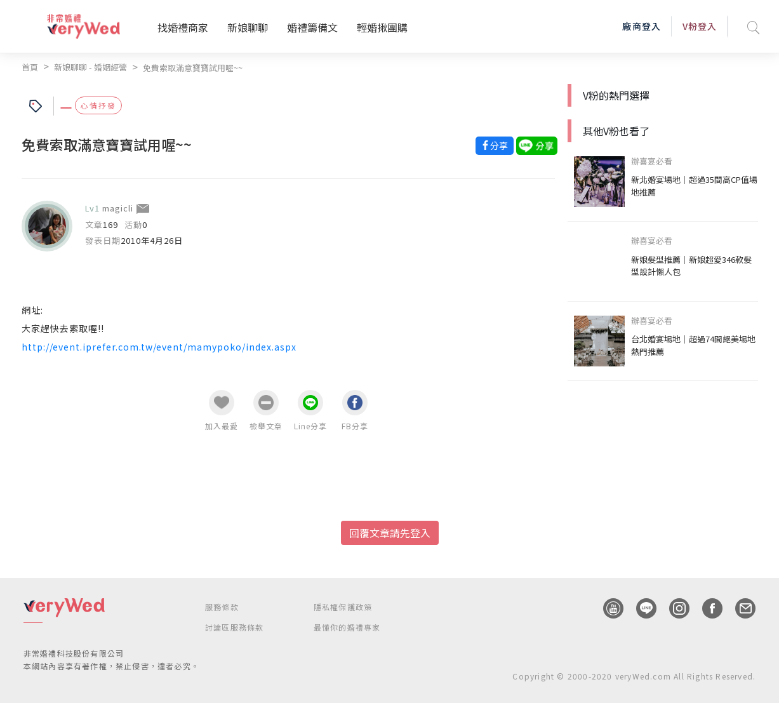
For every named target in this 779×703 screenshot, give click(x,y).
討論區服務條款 (234, 627)
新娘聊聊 (247, 27)
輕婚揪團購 (382, 27)
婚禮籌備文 (312, 27)
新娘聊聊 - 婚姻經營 (90, 67)
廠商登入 (641, 26)
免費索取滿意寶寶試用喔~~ (193, 68)
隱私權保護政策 (343, 606)
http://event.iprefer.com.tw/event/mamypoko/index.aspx (159, 346)
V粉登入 (699, 26)
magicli (117, 208)
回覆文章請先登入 (389, 532)
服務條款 (222, 606)
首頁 (30, 67)
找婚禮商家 (182, 27)
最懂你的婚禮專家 (347, 627)
